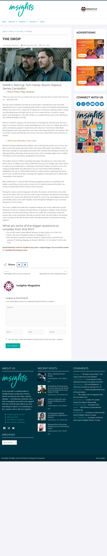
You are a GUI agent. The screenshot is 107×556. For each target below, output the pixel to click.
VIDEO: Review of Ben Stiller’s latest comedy (23, 141)
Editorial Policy (13, 419)
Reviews (11, 31)
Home (4, 31)
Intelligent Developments (37, 461)
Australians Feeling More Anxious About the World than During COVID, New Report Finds (58, 391)
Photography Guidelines (16, 424)
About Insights (100, 461)
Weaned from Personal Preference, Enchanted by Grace (58, 429)
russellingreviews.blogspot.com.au (22, 250)
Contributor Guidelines (15, 422)
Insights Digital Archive (15, 417)
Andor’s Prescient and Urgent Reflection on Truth (57, 403)
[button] (12, 21)
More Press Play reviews (22, 91)
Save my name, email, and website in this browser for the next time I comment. (35, 342)
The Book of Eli (93, 407)
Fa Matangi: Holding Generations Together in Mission (58, 418)
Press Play (20, 31)
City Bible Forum (28, 247)
